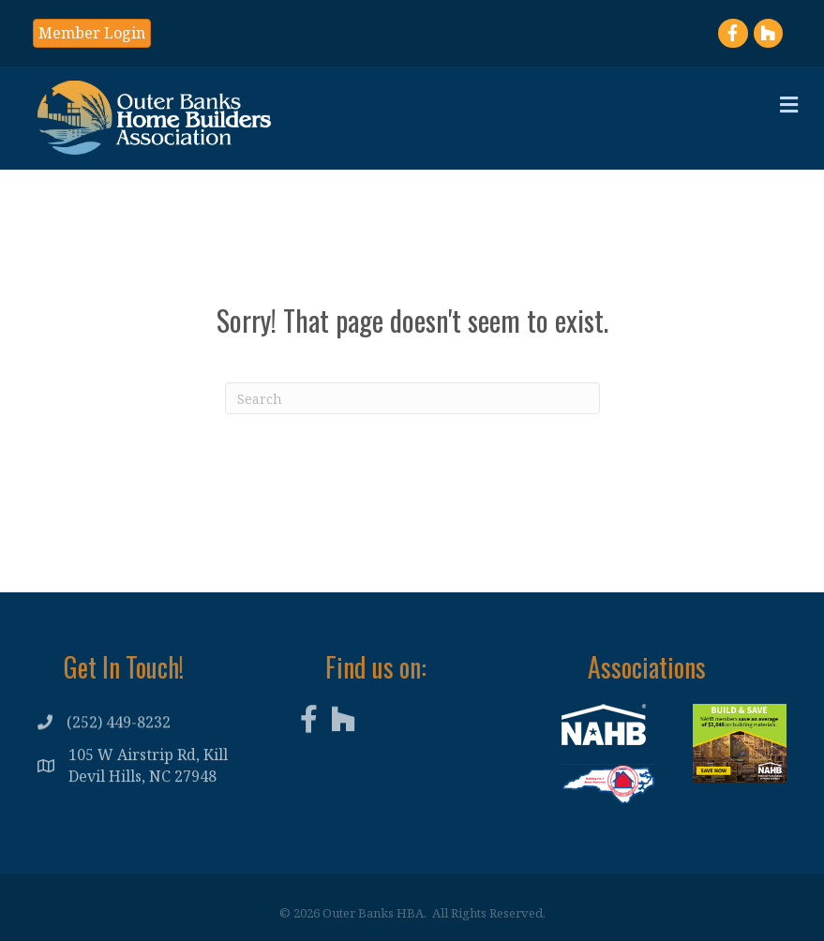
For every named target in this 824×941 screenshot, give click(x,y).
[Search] (412, 398)
